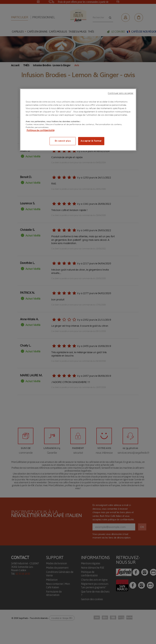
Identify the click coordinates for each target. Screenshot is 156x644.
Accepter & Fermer (91, 141)
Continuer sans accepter (120, 93)
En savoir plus (63, 141)
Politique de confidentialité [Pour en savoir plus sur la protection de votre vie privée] (40, 130)
